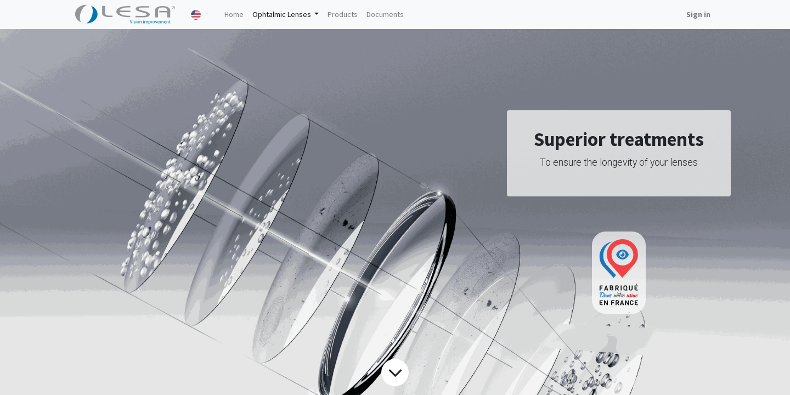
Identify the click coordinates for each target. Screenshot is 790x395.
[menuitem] (234, 14)
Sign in (698, 14)
